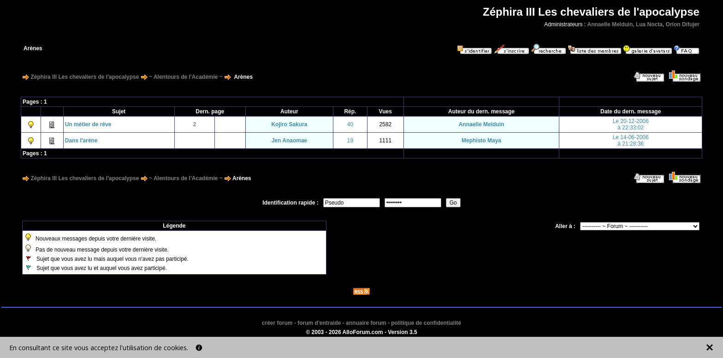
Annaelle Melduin (610, 24)
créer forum (277, 323)
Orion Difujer (682, 24)
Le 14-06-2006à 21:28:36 (631, 140)
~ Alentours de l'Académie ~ (186, 77)
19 (350, 140)
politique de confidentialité (426, 323)
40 (350, 124)
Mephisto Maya (481, 140)
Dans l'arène (81, 140)
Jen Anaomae (290, 140)
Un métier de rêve (88, 124)
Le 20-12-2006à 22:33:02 (631, 124)
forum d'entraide (319, 323)
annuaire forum (366, 323)
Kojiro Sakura (289, 124)
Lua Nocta (649, 24)
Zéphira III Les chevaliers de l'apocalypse (84, 77)
